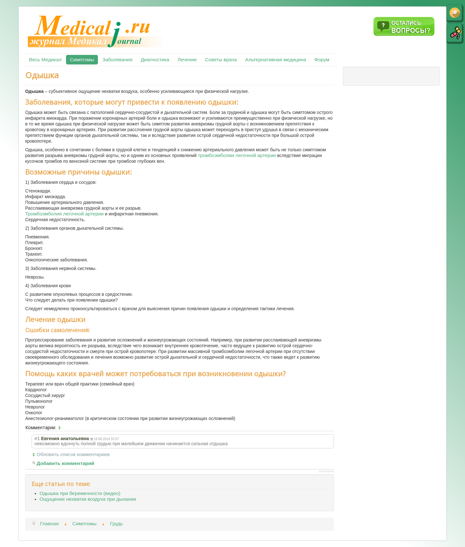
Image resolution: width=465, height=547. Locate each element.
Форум (321, 59)
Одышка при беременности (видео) (80, 493)
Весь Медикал (45, 59)
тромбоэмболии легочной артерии (237, 155)
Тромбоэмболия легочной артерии (64, 213)
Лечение (187, 59)
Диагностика (155, 59)
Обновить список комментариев (73, 454)
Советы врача (221, 59)
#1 (37, 438)
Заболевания (117, 59)
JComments (326, 471)
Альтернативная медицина (275, 59)
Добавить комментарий (65, 463)
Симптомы (82, 59)
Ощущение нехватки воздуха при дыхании (88, 499)
